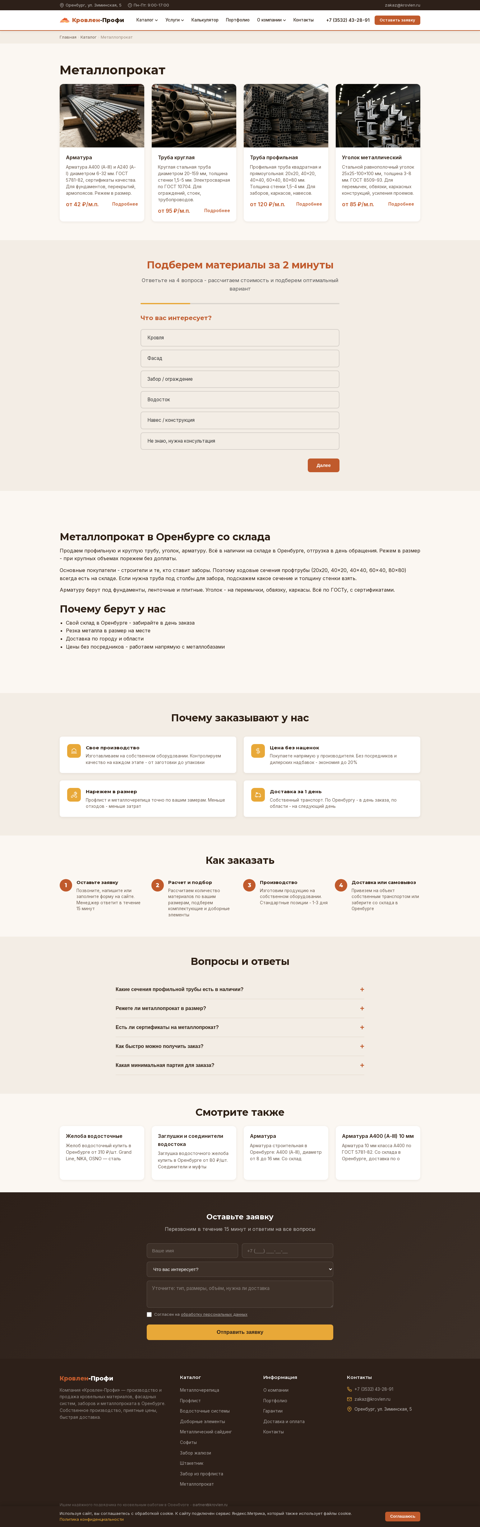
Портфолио (238, 19)
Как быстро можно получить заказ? (160, 1046)
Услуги (174, 19)
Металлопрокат (197, 1484)
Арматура (79, 157)
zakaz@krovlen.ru (402, 4)
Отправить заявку (240, 1332)
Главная (68, 37)
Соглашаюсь (402, 1516)
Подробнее (125, 204)
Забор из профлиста (201, 1473)
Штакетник (191, 1463)
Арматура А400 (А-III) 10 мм (378, 1136)
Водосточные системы (205, 1410)
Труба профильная (274, 157)
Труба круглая (176, 157)
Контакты (303, 19)
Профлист (190, 1400)
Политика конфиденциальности (92, 1519)
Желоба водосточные (94, 1136)
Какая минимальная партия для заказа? (165, 1065)
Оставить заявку (397, 20)
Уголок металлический (372, 157)
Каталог (147, 19)
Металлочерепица (199, 1390)
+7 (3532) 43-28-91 (348, 20)
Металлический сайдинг (206, 1431)
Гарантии (273, 1410)
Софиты (188, 1442)
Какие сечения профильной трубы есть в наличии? (179, 989)
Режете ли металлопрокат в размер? (161, 1008)
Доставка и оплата (284, 1421)
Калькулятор (205, 19)
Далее (323, 465)
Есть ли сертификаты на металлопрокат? (167, 1027)
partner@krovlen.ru (210, 1504)
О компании (271, 19)
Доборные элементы (202, 1421)
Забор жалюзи (195, 1452)
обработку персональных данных (214, 1314)
